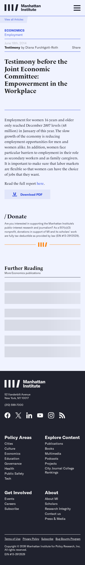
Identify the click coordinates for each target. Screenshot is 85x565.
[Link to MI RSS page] (62, 416)
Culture (10, 449)
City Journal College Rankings (59, 470)
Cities (9, 444)
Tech (8, 478)
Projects (51, 463)
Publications (54, 444)
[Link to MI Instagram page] (51, 416)
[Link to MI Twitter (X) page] (18, 416)
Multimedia (53, 454)
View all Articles (14, 19)
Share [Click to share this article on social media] (76, 47)
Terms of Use (12, 538)
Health (9, 468)
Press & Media (55, 519)
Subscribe (12, 509)
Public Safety (14, 473)
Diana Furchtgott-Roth (41, 47)
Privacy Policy (31, 538)
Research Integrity (58, 509)
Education (12, 458)
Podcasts (51, 458)
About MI (51, 499)
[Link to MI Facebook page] (7, 416)
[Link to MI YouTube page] (40, 415)
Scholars (51, 504)
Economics (14, 30)
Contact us (53, 514)
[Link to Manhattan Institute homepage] (25, 386)
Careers (10, 504)
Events (9, 499)
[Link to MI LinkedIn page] (29, 416)
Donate (17, 216)
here (40, 183)
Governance (13, 463)
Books (49, 449)
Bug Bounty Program (68, 538)
